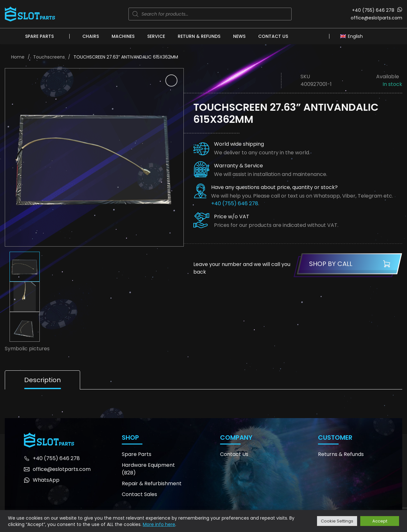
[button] (171, 80)
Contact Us (273, 36)
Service (156, 36)
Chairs (90, 36)
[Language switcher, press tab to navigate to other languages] (353, 36)
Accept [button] (379, 521)
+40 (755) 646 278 (373, 10)
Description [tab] (42, 379)
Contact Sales (139, 494)
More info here (159, 524)
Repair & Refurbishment (152, 483)
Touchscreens (49, 57)
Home (17, 57)
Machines (123, 36)
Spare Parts (39, 36)
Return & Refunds (199, 36)
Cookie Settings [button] (337, 521)
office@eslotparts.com (376, 18)
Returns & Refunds (341, 454)
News (239, 36)
